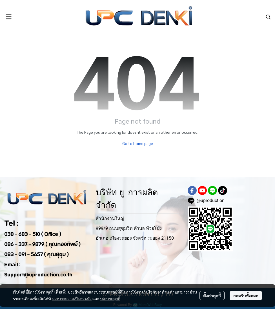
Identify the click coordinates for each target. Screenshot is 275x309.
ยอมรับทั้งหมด (245, 295)
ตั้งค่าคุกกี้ (212, 295)
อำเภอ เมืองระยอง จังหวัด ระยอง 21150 (135, 238)
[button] (268, 17)
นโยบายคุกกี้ (110, 298)
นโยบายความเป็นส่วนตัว (72, 298)
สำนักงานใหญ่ (110, 218)
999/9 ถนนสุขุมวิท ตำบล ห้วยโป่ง (129, 228)
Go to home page (137, 143)
